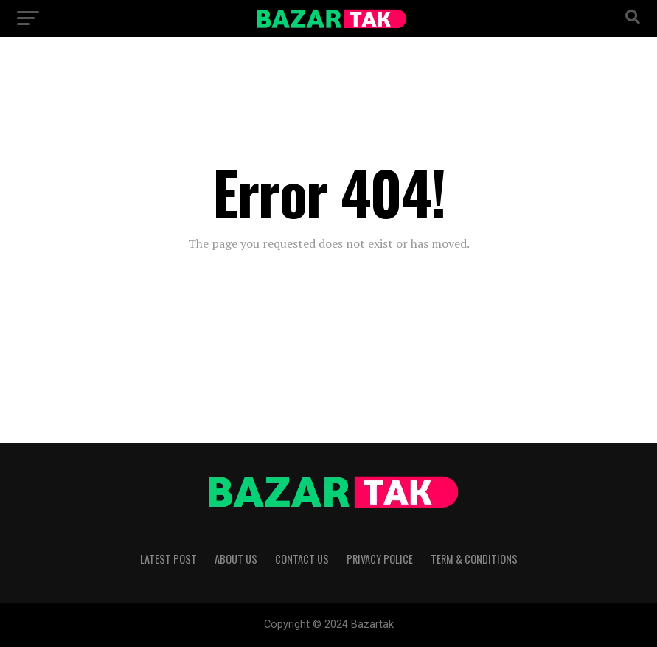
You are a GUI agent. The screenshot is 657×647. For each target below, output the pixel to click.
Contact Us (302, 559)
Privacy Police (380, 559)
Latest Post (168, 559)
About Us (236, 559)
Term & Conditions (474, 559)
